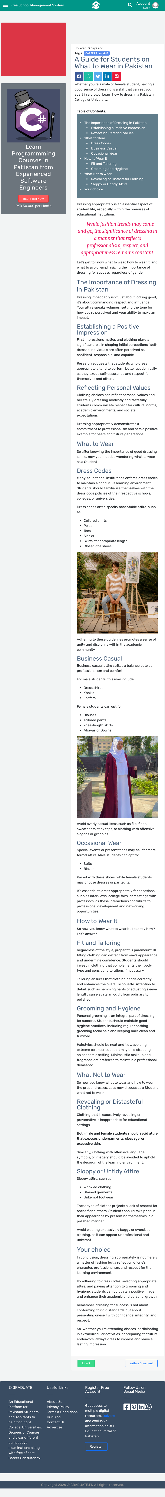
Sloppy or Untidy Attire (109, 184)
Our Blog (54, 1417)
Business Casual (104, 148)
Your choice (93, 189)
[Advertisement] (117, 33)
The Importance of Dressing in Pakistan (115, 123)
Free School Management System (37, 5)
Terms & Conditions (62, 1412)
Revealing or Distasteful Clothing (117, 179)
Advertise (54, 1427)
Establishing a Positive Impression (118, 128)
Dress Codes (101, 143)
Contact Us (56, 1422)
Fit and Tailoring (104, 164)
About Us (54, 1402)
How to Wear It (95, 159)
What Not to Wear (98, 174)
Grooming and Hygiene (109, 169)
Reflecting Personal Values (112, 133)
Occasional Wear (104, 153)
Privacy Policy (58, 1407)
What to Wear (94, 138)
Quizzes (109, 1416)
